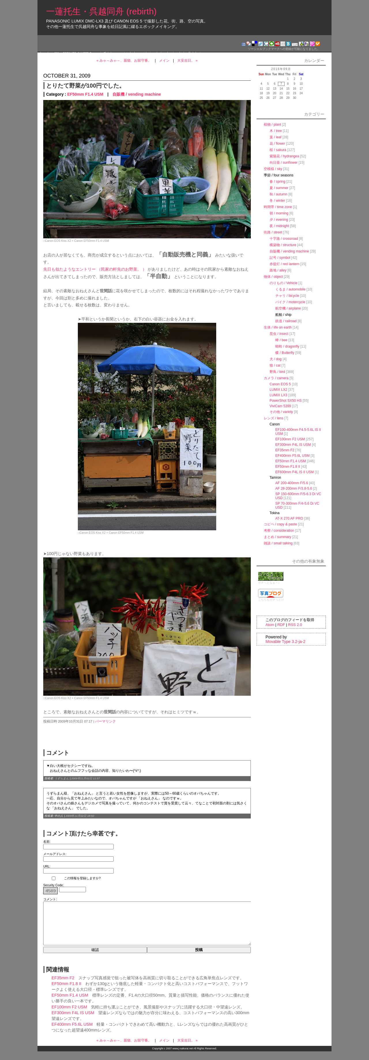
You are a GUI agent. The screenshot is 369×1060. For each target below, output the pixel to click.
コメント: (50, 899)
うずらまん (61, 778)
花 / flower (277, 144)
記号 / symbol (280, 258)
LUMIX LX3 (278, 395)
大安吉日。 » (187, 61)
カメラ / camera (276, 378)
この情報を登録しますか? (72, 878)
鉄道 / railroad (286, 321)
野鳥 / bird (277, 372)
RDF (281, 625)
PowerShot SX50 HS (286, 401)
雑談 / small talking (278, 543)
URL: (46, 866)
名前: (46, 841)
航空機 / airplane (288, 308)
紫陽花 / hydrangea (284, 156)
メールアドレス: (54, 854)
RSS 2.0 (295, 625)
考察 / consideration (279, 531)
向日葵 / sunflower (284, 163)
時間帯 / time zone (278, 207)
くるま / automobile (290, 289)
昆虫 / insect (279, 334)
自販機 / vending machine (136, 94)
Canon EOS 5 (280, 384)
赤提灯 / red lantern (284, 264)
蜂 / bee (281, 340)
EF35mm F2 (63, 986)
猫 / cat (275, 365)
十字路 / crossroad (284, 239)
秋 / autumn (278, 194)
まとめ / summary (277, 537)
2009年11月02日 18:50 (79, 815)
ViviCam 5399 (280, 406)
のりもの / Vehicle (284, 283)
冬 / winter (277, 201)
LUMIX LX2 (278, 390)
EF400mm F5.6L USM (72, 1033)
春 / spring (277, 182)
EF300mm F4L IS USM (73, 1021)
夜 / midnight (279, 226)
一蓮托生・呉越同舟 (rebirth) (101, 11)
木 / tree (276, 131)
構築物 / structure (283, 245)
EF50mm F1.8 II (66, 992)
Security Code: (53, 885)
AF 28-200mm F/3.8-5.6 (293, 488)
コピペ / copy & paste (280, 524)
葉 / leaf (275, 137)
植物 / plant (272, 124)
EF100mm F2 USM (69, 1015)
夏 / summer (279, 188)
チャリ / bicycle (287, 296)
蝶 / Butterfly (284, 353)
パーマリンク (105, 721)
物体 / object (273, 277)
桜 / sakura (278, 150)
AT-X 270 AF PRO (289, 518)
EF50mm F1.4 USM (85, 94)
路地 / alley (278, 270)
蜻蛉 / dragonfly (287, 346)
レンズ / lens (273, 418)
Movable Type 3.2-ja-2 (285, 641)
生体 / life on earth (278, 327)
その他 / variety (281, 412)
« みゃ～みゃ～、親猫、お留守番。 (124, 61)
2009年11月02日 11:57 (85, 778)
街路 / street (273, 232)
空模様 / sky (273, 169)
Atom (270, 625)
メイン (164, 61)
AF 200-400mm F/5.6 (291, 483)
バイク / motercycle (290, 302)
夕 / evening (279, 220)
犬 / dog (276, 359)
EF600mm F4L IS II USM (294, 472)
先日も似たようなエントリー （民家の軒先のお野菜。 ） (94, 269)
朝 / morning (279, 213)
